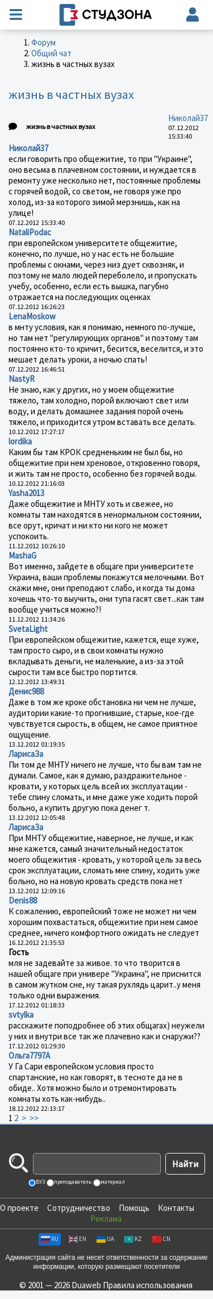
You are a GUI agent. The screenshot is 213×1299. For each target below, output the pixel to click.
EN (77, 1239)
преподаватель (72, 1181)
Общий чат (51, 53)
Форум (43, 42)
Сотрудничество (78, 1207)
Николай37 (188, 118)
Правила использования (148, 1285)
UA (105, 1239)
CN (161, 1239)
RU (50, 1239)
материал (112, 1181)
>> (34, 1118)
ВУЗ (40, 1181)
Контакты (176, 1207)
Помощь (134, 1207)
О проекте (19, 1207)
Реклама (106, 1218)
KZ (133, 1239)
